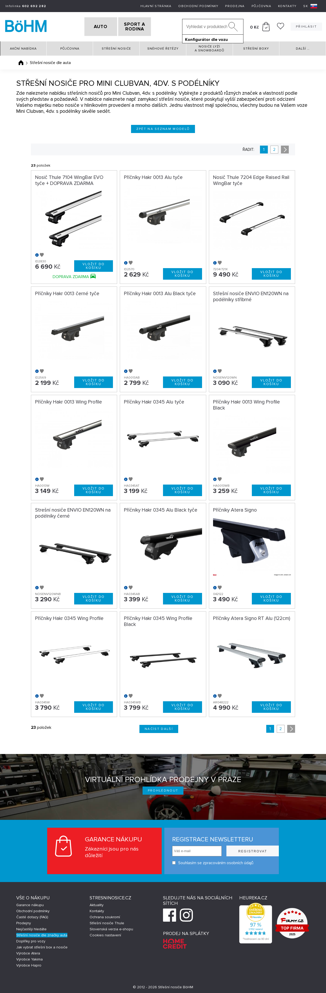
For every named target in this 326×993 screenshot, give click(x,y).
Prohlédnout (163, 789)
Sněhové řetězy (162, 47)
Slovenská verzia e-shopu (111, 927)
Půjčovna (261, 6)
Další (302, 47)
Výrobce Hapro (28, 964)
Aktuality (97, 903)
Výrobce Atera (28, 951)
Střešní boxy (256, 47)
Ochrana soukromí (105, 915)
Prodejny (23, 921)
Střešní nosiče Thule (107, 921)
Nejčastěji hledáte (31, 927)
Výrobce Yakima (29, 957)
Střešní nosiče (116, 47)
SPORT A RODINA (143, 26)
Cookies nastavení (105, 933)
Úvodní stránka (21, 61)
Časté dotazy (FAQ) (32, 915)
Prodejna (234, 6)
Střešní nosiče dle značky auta (41, 933)
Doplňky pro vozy (30, 939)
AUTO (92, 26)
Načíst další (159, 727)
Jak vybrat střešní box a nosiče (42, 945)
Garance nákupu (30, 903)
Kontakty (287, 6)
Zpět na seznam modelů (163, 127)
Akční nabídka (23, 47)
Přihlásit (306, 26)
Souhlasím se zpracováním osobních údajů (206, 861)
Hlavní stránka (155, 6)
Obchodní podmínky (198, 6)
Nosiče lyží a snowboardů (209, 47)
